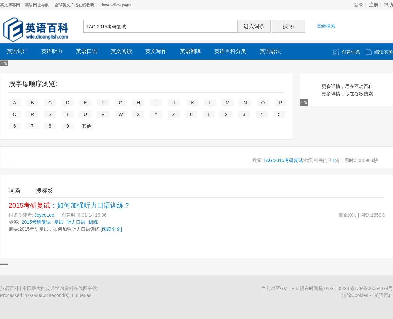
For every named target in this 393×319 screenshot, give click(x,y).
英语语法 (270, 51)
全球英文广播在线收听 (74, 5)
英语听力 (52, 51)
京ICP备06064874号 (371, 288)
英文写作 (156, 51)
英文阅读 (121, 51)
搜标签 (45, 190)
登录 (358, 4)
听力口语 (76, 222)
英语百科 (383, 295)
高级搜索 (326, 26)
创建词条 (351, 52)
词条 (15, 190)
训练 (93, 222)
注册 (373, 4)
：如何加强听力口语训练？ (69, 205)
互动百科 (363, 86)
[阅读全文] (111, 229)
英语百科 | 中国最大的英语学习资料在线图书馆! (49, 288)
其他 (86, 126)
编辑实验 (383, 52)
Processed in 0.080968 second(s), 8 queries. (46, 295)
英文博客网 (10, 5)
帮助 (388, 4)
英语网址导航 (37, 5)
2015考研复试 (36, 222)
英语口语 (86, 51)
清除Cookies (355, 295)
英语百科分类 (230, 51)
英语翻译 (190, 51)
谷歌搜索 (363, 93)
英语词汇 (17, 51)
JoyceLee (44, 215)
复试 (58, 222)
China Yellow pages (115, 5)
